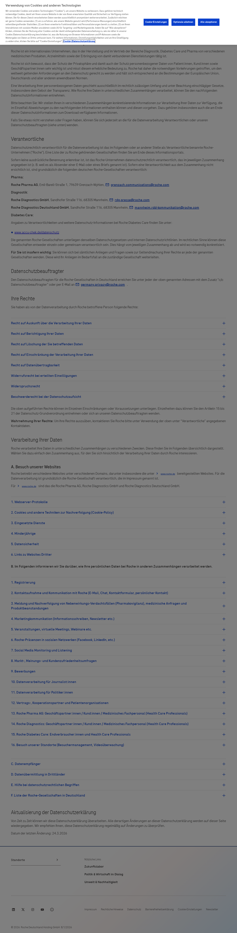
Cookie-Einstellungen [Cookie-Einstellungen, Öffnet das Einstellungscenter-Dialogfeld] (156, 22)
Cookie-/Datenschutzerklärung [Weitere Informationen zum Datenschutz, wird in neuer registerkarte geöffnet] (79, 41)
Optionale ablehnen (183, 22)
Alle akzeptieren (208, 22)
